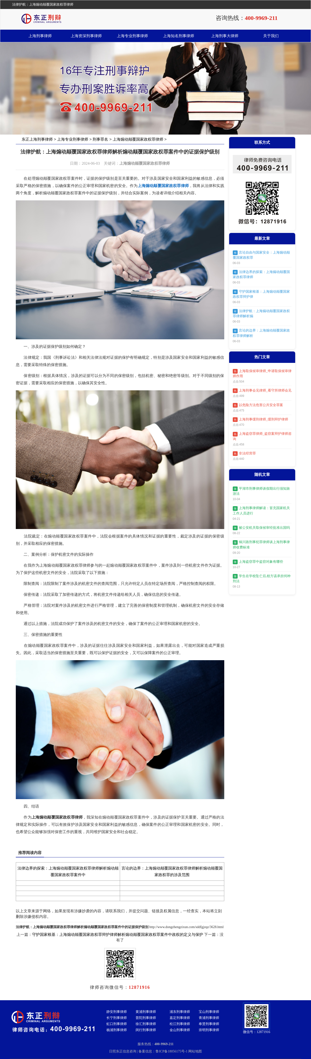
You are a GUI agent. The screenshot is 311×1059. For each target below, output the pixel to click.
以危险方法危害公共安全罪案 (258, 405)
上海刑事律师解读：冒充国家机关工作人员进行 (261, 510)
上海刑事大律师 (224, 36)
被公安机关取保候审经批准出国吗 (261, 528)
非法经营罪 (244, 453)
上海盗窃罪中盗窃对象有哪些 (258, 562)
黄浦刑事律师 (146, 1012)
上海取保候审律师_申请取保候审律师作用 (262, 373)
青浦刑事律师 (209, 1018)
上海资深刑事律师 (86, 36)
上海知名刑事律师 (178, 36)
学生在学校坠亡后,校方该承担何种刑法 (262, 578)
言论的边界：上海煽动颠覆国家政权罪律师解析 (261, 333)
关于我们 (271, 36)
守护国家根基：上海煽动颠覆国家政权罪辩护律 (261, 294)
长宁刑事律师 (116, 1018)
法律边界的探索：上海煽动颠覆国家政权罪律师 (261, 274)
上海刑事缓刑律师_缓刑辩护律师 (260, 419)
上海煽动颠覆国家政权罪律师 (138, 139)
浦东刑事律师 (180, 1012)
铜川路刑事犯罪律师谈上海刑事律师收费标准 (261, 544)
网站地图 (195, 1051)
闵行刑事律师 (146, 1030)
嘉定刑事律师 (180, 1018)
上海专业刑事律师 (132, 36)
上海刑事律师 (40, 36)
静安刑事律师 (116, 1012)
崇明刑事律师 (209, 1030)
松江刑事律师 (180, 1024)
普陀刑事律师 (146, 1018)
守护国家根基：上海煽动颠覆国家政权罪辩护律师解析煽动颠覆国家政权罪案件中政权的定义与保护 (117, 934)
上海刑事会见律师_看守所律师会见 (262, 390)
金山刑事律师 (180, 1030)
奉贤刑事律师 (209, 1024)
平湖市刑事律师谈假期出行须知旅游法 (261, 491)
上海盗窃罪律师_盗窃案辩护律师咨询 (262, 436)
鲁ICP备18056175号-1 (172, 1051)
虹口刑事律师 (116, 1024)
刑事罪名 (100, 139)
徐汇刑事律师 (146, 1024)
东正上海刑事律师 (37, 139)
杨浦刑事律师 (116, 1030)
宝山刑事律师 (209, 1012)
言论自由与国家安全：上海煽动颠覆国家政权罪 (261, 254)
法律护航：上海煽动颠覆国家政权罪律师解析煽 (261, 313)
